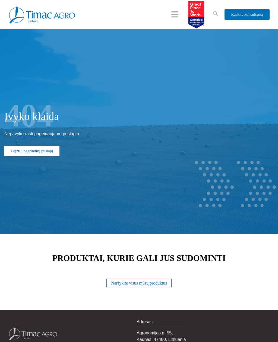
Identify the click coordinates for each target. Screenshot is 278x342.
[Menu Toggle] (174, 14)
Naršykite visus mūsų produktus (139, 283)
